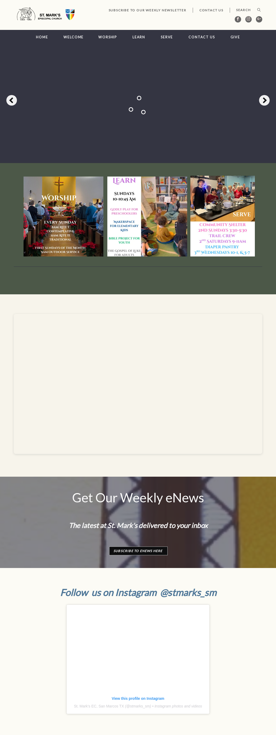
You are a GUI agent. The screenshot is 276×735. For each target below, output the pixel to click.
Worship (107, 37)
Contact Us (211, 10)
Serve (167, 37)
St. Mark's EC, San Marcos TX (99, 706)
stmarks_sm (140, 706)
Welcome (73, 37)
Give (235, 37)
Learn (138, 37)
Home (42, 37)
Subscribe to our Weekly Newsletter (147, 10)
